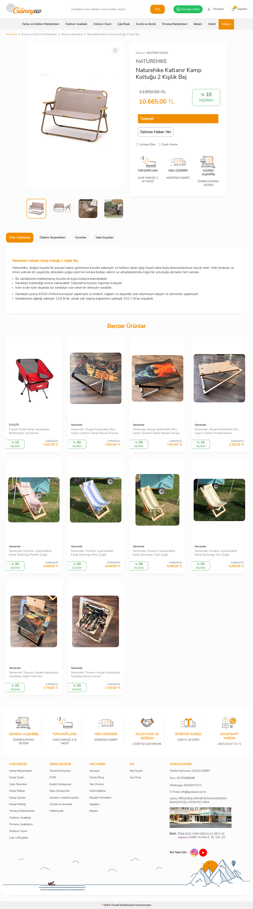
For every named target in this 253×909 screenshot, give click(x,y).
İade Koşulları (105, 237)
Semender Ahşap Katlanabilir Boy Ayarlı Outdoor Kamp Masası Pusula (94, 431)
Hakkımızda (56, 811)
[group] (75, 115)
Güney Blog (96, 777)
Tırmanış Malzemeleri (174, 24)
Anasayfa (11, 34)
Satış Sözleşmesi (59, 791)
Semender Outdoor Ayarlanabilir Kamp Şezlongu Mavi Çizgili (92, 553)
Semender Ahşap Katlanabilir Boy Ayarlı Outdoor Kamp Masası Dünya (156, 431)
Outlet (211, 24)
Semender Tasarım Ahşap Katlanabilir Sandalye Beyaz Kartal (95, 674)
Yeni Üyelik (136, 771)
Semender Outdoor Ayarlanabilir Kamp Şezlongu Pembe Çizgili (30, 553)
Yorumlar (80, 237)
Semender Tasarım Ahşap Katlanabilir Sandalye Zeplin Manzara (34, 674)
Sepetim (94, 804)
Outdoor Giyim (102, 24)
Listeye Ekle (145, 144)
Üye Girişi (135, 777)
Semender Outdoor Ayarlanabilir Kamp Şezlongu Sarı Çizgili (216, 553)
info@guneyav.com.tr (193, 792)
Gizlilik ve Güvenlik (60, 804)
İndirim (226, 24)
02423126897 (201, 771)
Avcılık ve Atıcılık (146, 24)
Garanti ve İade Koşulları (64, 798)
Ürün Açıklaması (19, 237)
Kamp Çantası (17, 798)
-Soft (105, 905)
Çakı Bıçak (124, 24)
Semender (76, 425)
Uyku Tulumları (18, 784)
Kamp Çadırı (16, 777)
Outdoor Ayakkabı (76, 24)
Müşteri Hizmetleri (100, 798)
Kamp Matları (17, 791)
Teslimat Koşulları (60, 771)
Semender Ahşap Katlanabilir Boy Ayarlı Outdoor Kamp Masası (217, 431)
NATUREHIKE (151, 61)
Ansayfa (94, 771)
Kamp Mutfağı (17, 804)
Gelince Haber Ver (155, 131)
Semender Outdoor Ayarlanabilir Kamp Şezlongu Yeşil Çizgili (154, 553)
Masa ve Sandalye (72, 34)
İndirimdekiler (97, 791)
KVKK (52, 777)
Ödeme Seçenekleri (52, 237)
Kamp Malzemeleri (20, 771)
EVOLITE (14, 425)
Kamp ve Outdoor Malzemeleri (40, 24)
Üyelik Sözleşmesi (60, 784)
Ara (157, 9)
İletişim (197, 24)
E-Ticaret (114, 905)
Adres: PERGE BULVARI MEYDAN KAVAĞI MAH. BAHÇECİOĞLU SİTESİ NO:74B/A (198, 800)
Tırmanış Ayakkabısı (21, 824)
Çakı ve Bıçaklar (18, 838)
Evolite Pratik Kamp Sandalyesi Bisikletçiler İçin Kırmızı (29, 431)
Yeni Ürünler (96, 784)
